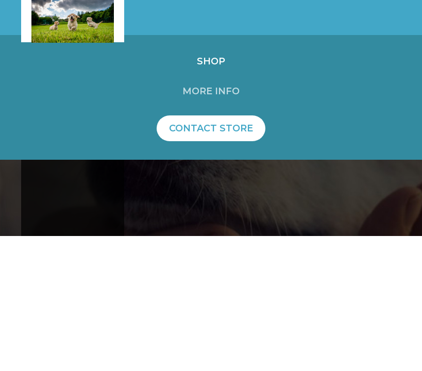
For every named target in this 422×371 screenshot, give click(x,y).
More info (211, 91)
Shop (211, 61)
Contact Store (211, 128)
